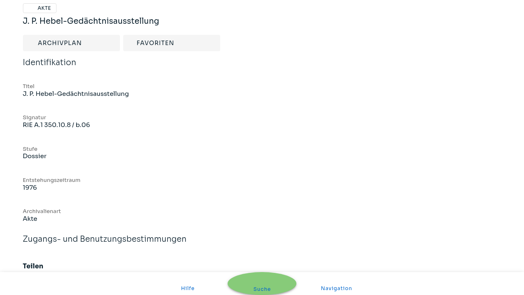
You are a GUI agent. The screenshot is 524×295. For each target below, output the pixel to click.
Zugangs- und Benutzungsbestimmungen (105, 244)
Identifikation (50, 68)
